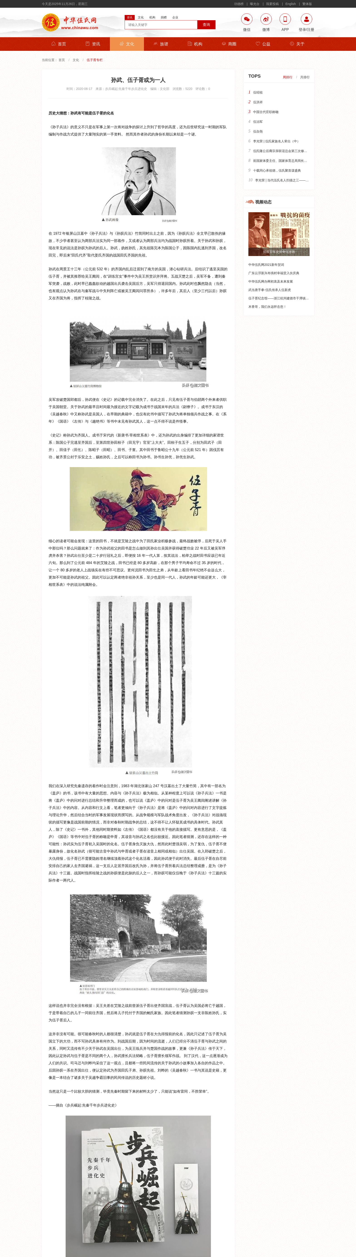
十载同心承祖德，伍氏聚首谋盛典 (277, 170)
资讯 (93, 44)
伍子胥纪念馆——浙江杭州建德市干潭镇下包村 (281, 298)
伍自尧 (258, 131)
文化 (127, 44)
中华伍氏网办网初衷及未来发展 (270, 281)
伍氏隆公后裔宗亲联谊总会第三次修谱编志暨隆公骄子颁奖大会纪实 (301, 151)
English (290, 4)
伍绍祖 (258, 92)
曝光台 (255, 4)
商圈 (229, 44)
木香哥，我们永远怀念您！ (267, 306)
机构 (195, 44)
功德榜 (239, 4)
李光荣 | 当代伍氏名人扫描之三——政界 (283, 180)
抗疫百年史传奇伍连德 (279, 252)
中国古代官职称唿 (266, 112)
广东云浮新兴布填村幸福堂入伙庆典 (273, 273)
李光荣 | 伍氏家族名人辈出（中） (276, 141)
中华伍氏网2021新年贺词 (266, 264)
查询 (206, 25)
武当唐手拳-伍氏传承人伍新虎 (269, 290)
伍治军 (258, 121)
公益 (263, 44)
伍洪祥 (258, 102)
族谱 (161, 44)
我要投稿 (272, 4)
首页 (59, 44)
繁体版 (307, 4)
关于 (297, 44)
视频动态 (263, 202)
